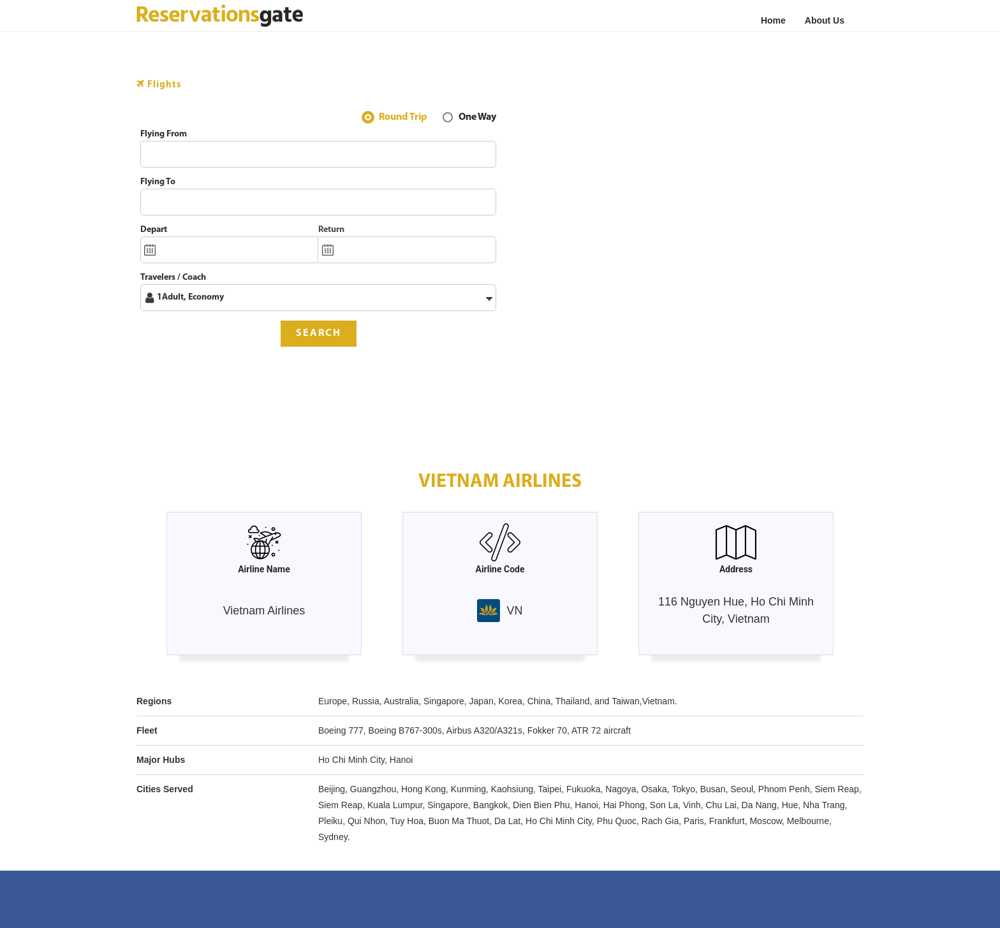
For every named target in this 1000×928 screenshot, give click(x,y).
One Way (477, 118)
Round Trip (403, 118)
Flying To (157, 182)
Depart (153, 230)
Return (331, 230)
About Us (824, 20)
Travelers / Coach (173, 277)
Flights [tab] (159, 84)
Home (773, 20)
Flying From (163, 134)
